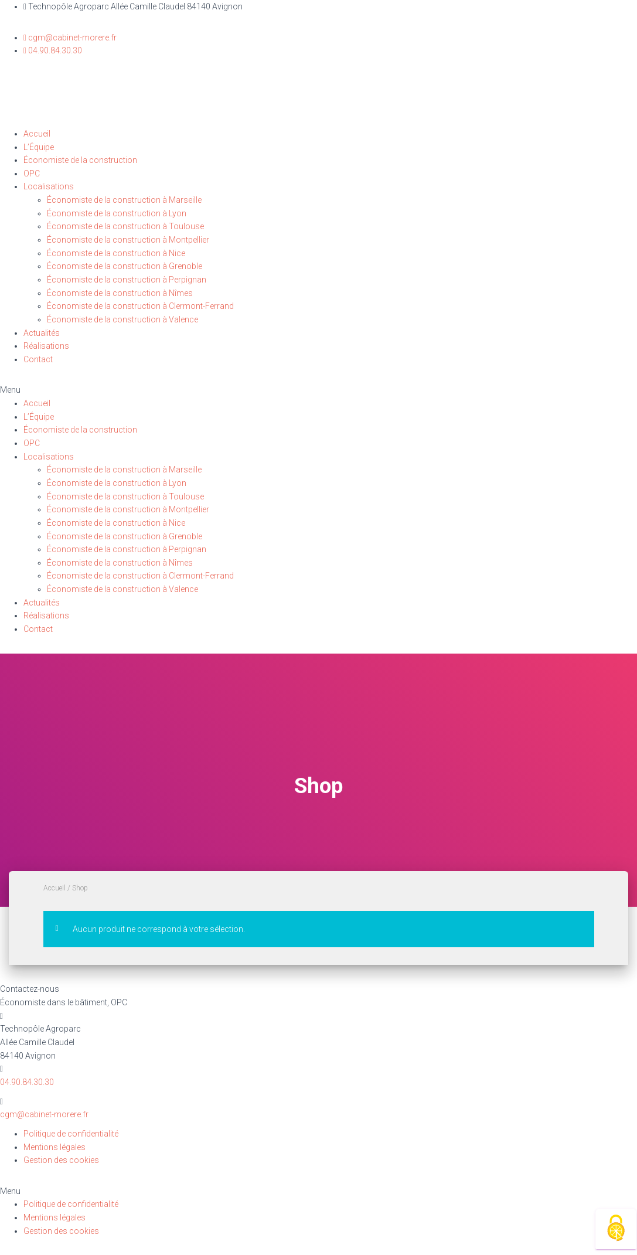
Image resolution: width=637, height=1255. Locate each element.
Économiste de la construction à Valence (122, 319)
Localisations (48, 186)
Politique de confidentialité (70, 1133)
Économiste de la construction (80, 160)
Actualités (41, 333)
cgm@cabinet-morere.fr (44, 1114)
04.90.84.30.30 (27, 1082)
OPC (31, 173)
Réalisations (46, 346)
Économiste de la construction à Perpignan (126, 279)
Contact (38, 359)
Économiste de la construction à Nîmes (120, 293)
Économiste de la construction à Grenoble (124, 266)
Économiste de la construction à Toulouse (125, 226)
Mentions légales (54, 1147)
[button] (318, 390)
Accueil (36, 133)
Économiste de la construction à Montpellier (128, 239)
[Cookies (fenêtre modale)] (615, 1229)
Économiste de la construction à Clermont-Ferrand (140, 306)
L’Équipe (38, 147)
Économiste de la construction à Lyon (116, 213)
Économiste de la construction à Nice (116, 253)
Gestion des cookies (61, 1160)
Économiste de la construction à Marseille (124, 200)
